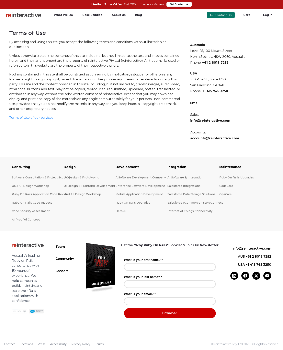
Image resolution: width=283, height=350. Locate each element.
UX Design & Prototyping (81, 177)
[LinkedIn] (234, 276)
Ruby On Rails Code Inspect (32, 202)
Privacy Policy (80, 344)
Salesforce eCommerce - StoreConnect (195, 202)
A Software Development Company (141, 177)
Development (127, 167)
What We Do (63, 15)
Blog (138, 15)
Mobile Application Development (139, 194)
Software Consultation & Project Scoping (41, 177)
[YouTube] (267, 276)
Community (64, 259)
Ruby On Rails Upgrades (133, 202)
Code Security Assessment (31, 211)
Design (70, 167)
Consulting (21, 167)
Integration (176, 167)
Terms (99, 344)
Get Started (179, 4)
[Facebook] (245, 276)
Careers (62, 271)
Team (60, 247)
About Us (119, 15)
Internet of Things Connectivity (189, 211)
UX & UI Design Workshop (30, 186)
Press (41, 344)
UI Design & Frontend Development (89, 186)
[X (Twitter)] (256, 276)
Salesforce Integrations (183, 186)
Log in (267, 15)
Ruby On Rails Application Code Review (40, 194)
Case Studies (92, 15)
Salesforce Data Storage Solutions (191, 194)
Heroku (121, 211)
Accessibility (58, 344)
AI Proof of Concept (26, 219)
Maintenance (230, 167)
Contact (9, 344)
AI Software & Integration (185, 177)
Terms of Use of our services (31, 117)
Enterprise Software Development (140, 186)
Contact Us (221, 15)
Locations (26, 344)
